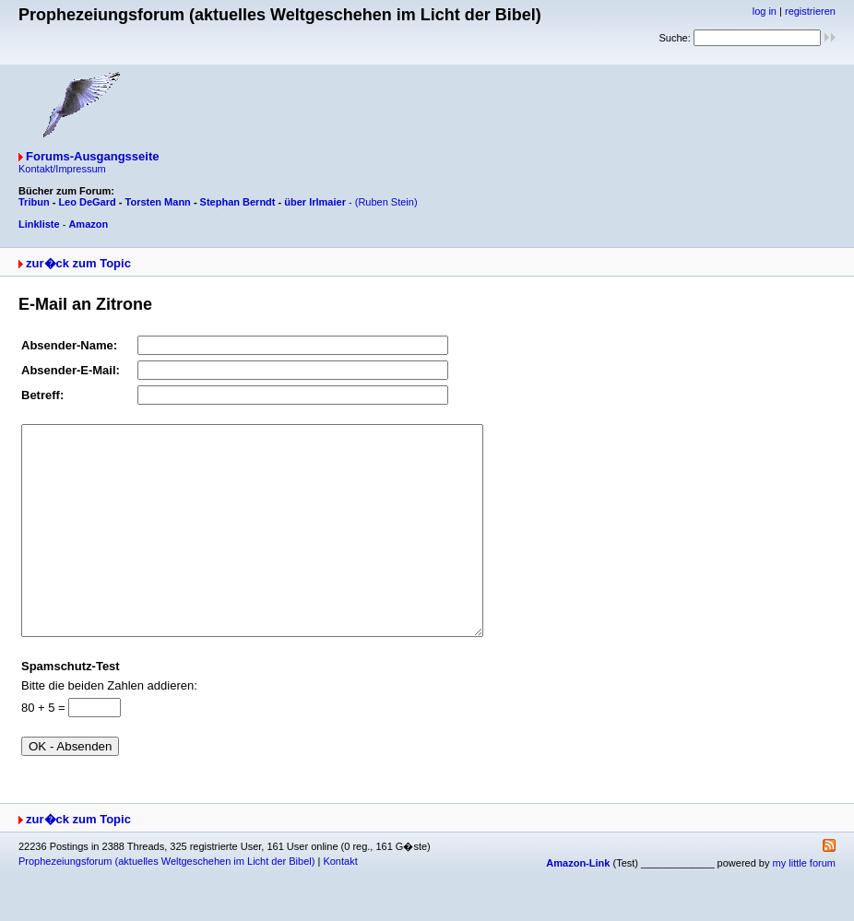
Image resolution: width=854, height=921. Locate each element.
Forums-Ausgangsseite (92, 156)
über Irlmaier (315, 201)
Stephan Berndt (238, 201)
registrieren (810, 11)
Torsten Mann (158, 201)
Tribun (34, 201)
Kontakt (340, 902)
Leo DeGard (86, 201)
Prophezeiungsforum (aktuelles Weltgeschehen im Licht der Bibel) (166, 902)
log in (765, 11)
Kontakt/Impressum (62, 168)
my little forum (804, 904)
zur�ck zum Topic (78, 263)
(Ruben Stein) (386, 201)
